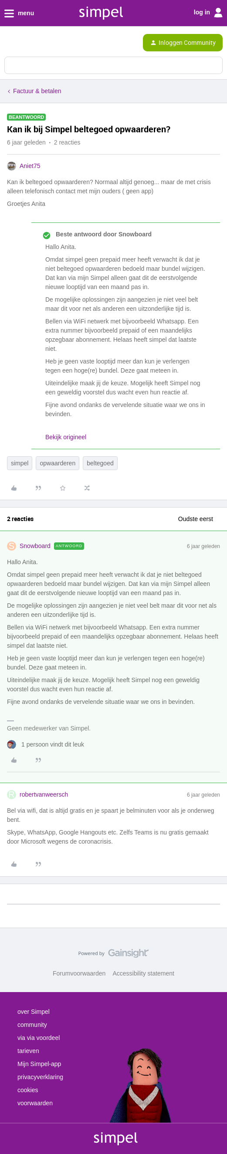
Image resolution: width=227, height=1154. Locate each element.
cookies (27, 1090)
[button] (9, 44)
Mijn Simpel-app (39, 1063)
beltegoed (100, 463)
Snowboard (35, 545)
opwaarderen (57, 463)
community (32, 1024)
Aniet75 (30, 165)
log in (208, 12)
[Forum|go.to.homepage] (44, 43)
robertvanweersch (44, 794)
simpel (19, 463)
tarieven (28, 1050)
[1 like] (45, 744)
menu (19, 13)
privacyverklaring (40, 1076)
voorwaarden (35, 1103)
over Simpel (33, 1011)
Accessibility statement (143, 973)
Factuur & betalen (37, 90)
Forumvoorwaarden (79, 973)
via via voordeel (38, 1037)
